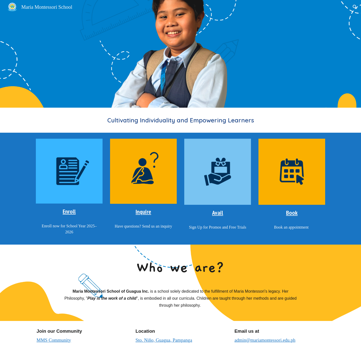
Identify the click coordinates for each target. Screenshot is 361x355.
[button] (355, 7)
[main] (180, 120)
